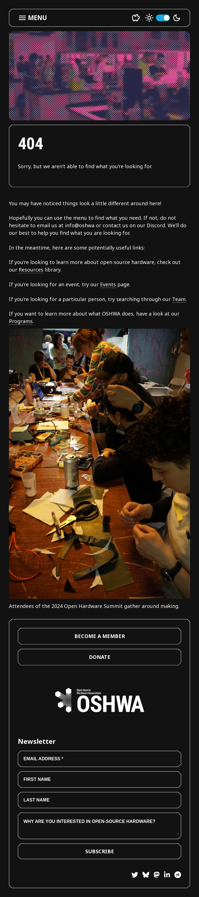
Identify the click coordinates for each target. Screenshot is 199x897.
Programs (21, 321)
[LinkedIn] (165, 875)
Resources (31, 269)
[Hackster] (177, 874)
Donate (99, 657)
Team (179, 299)
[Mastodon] (154, 875)
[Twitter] (134, 875)
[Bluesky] (143, 875)
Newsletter (37, 741)
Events (108, 284)
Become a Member (99, 636)
